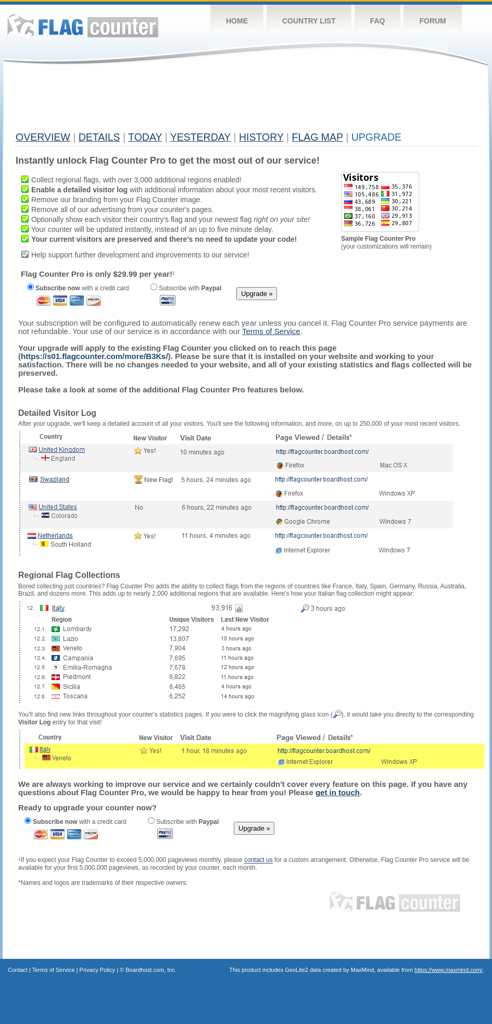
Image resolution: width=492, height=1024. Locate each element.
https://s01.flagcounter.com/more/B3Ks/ (94, 356)
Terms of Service (53, 970)
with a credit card (78, 288)
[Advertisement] (205, 102)
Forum (432, 21)
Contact (18, 970)
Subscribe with (185, 288)
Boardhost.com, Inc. (150, 970)
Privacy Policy (97, 970)
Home (237, 21)
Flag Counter (82, 26)
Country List (309, 21)
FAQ (377, 21)
